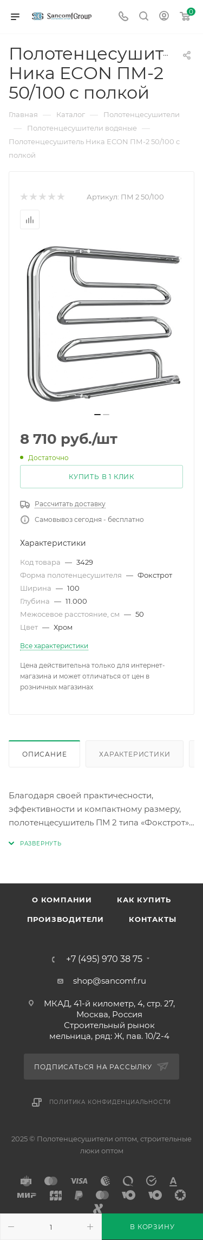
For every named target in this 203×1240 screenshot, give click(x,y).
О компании (62, 899)
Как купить (144, 899)
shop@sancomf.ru (109, 981)
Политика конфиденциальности (110, 1102)
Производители (65, 919)
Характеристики (134, 754)
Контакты (152, 919)
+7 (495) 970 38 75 (104, 959)
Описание (44, 754)
